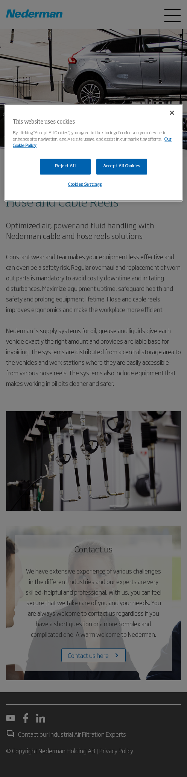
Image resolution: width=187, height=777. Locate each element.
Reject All (65, 166)
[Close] (172, 113)
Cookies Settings (85, 184)
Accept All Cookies (121, 166)
